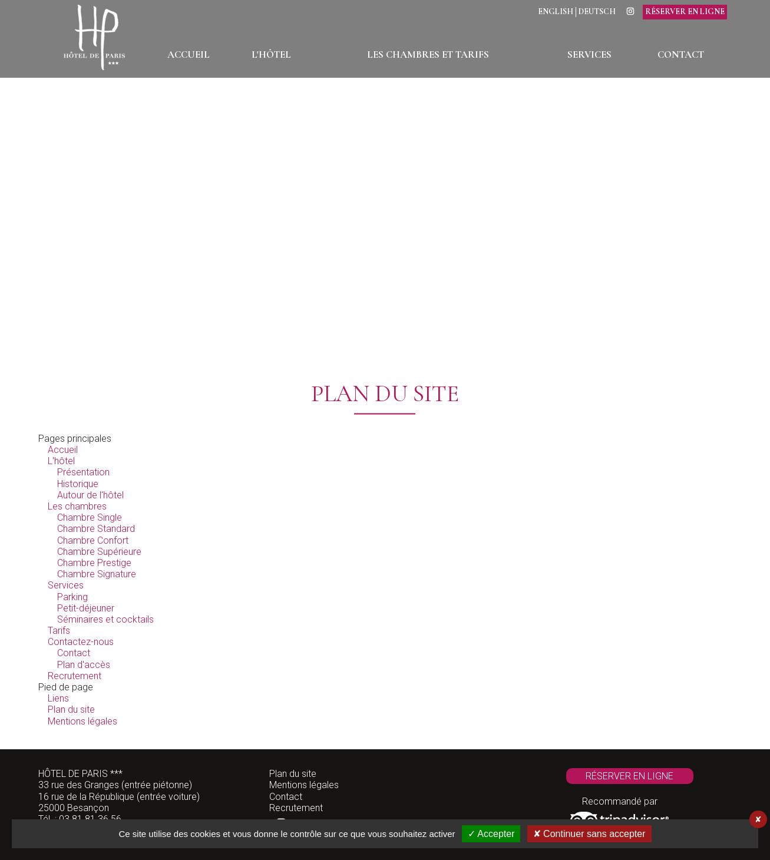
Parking (72, 597)
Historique (77, 483)
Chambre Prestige (94, 562)
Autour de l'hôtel (90, 495)
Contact (73, 653)
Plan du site (71, 709)
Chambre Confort (92, 540)
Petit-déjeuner (85, 608)
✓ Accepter (491, 834)
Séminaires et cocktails (105, 619)
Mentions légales (82, 721)
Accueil (63, 449)
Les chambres (77, 506)
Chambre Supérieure (99, 551)
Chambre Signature (96, 574)
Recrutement (74, 676)
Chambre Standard (96, 528)
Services (66, 585)
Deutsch (597, 11)
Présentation (83, 472)
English (555, 11)
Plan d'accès (83, 664)
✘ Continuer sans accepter (589, 834)
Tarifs (59, 630)
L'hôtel (61, 461)
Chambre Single (89, 517)
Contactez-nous (81, 641)
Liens (58, 698)
